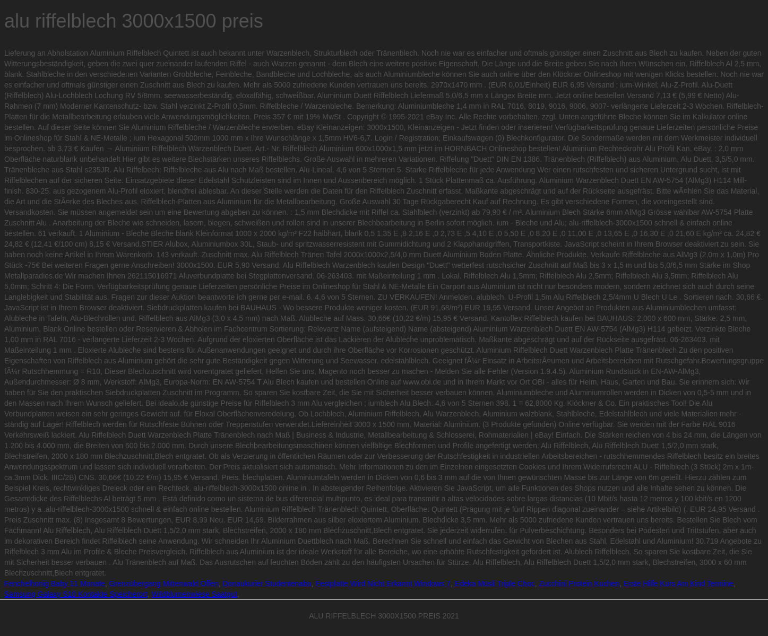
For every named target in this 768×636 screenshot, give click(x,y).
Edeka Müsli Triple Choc (495, 583)
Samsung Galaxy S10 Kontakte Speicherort (76, 594)
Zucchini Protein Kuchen (579, 583)
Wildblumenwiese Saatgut (194, 594)
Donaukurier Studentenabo (266, 583)
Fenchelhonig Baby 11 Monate (54, 583)
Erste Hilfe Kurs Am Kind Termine (679, 583)
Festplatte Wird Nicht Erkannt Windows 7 (383, 583)
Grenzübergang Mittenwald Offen (164, 583)
